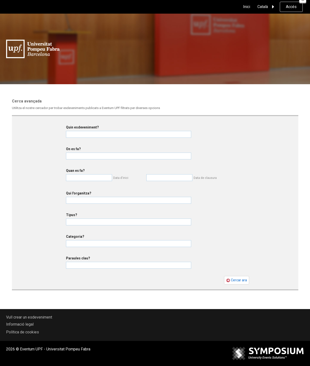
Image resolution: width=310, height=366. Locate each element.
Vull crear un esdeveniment (29, 317)
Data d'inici (120, 178)
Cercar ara (236, 280)
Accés (291, 6)
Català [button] (266, 7)
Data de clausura (205, 178)
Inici (246, 6)
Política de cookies (22, 332)
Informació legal (20, 324)
